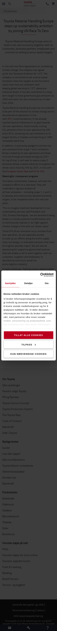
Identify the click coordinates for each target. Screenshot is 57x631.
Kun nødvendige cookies (28, 354)
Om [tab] (47, 283)
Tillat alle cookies (28, 335)
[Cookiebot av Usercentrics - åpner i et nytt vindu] (41, 275)
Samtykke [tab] (10, 283)
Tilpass (28, 344)
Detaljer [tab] (28, 283)
